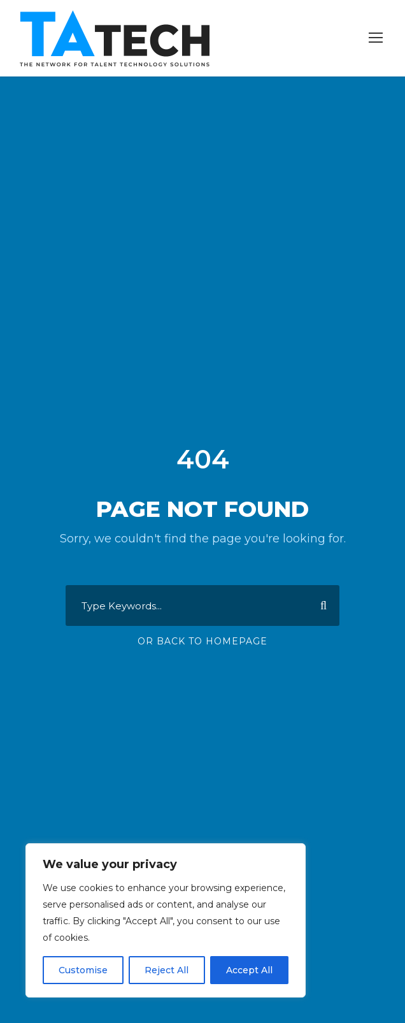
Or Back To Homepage (202, 641)
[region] (165, 920)
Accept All (249, 970)
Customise (83, 970)
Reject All (166, 970)
